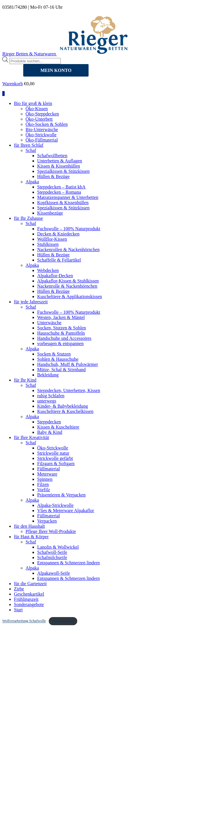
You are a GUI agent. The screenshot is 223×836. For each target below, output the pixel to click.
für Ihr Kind (25, 380)
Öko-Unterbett (39, 119)
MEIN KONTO (55, 70)
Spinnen (44, 479)
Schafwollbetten (52, 155)
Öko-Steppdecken (42, 113)
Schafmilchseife (52, 557)
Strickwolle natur (53, 453)
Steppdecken (49, 421)
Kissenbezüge (50, 213)
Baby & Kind (49, 432)
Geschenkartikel (29, 594)
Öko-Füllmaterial (42, 139)
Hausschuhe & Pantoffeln (61, 333)
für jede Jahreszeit (31, 301)
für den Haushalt (29, 526)
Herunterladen (62, 621)
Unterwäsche (49, 322)
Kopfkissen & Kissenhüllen (63, 202)
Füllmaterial (48, 468)
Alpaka (32, 181)
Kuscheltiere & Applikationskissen (69, 296)
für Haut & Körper (31, 536)
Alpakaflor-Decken (55, 275)
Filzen (43, 484)
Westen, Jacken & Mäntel (61, 317)
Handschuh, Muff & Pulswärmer (67, 364)
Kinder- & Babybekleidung (62, 406)
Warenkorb (12, 83)
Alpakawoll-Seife (53, 573)
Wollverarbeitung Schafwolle (24, 621)
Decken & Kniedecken (58, 233)
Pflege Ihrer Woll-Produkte (51, 531)
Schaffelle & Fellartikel (59, 259)
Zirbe (19, 588)
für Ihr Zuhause (28, 218)
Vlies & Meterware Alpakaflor (65, 510)
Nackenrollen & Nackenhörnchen (68, 249)
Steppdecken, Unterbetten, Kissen (68, 390)
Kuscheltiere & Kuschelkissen (65, 411)
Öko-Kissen (37, 108)
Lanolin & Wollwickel (58, 547)
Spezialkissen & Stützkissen (63, 171)
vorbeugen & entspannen (60, 343)
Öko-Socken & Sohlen (47, 124)
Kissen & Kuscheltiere (58, 427)
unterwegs (46, 400)
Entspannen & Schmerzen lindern (68, 562)
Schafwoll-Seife (52, 552)
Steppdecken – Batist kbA (61, 186)
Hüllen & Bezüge (53, 176)
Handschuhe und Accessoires (64, 338)
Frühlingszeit (26, 599)
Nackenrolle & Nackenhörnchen (67, 286)
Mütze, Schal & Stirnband (61, 369)
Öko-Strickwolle (41, 134)
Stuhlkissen (48, 244)
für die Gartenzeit (30, 583)
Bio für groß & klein (33, 103)
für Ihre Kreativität (31, 437)
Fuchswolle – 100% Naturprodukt (68, 228)
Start (18, 609)
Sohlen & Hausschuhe (57, 359)
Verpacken (47, 520)
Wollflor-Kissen (52, 239)
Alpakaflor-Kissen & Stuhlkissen (68, 280)
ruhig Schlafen (50, 395)
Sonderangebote (29, 604)
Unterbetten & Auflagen (59, 160)
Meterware (47, 474)
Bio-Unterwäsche (42, 129)
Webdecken (48, 270)
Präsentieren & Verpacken (61, 494)
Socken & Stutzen (54, 353)
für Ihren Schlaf (28, 145)
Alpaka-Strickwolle (55, 505)
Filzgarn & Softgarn (56, 463)
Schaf (31, 150)
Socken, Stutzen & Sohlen (61, 327)
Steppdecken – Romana (59, 192)
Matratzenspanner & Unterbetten (67, 197)
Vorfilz (43, 489)
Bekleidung (48, 374)
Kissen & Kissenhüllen (58, 166)
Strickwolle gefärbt (55, 458)
